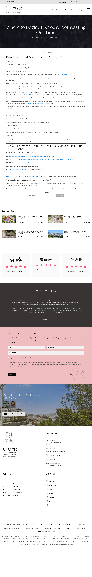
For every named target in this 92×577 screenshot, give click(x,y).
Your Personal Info (82, 528)
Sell (72, 9)
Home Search (17, 480)
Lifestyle (59, 52)
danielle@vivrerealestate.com (55, 451)
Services (15, 486)
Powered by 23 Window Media (46, 531)
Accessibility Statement (11, 528)
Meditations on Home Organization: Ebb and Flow (22, 176)
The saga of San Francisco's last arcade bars (26, 163)
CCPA (68, 528)
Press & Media (17, 492)
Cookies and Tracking (32, 528)
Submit (11, 374)
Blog (33, 37)
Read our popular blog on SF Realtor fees (39, 103)
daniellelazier (36, 52)
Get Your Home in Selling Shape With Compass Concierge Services (27, 173)
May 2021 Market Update (16, 169)
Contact (4, 492)
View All (20, 271)
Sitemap (15, 495)
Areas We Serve (7, 495)
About (55, 9)
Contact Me (46, 319)
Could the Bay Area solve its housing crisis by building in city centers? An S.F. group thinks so (44, 159)
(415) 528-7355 (50, 448)
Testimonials (17, 489)
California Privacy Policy (52, 528)
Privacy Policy (81, 524)
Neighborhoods (18, 483)
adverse (64, 74)
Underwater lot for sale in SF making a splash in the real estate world (32, 156)
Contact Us (63, 2)
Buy (64, 9)
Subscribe (46, 192)
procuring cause (26, 94)
